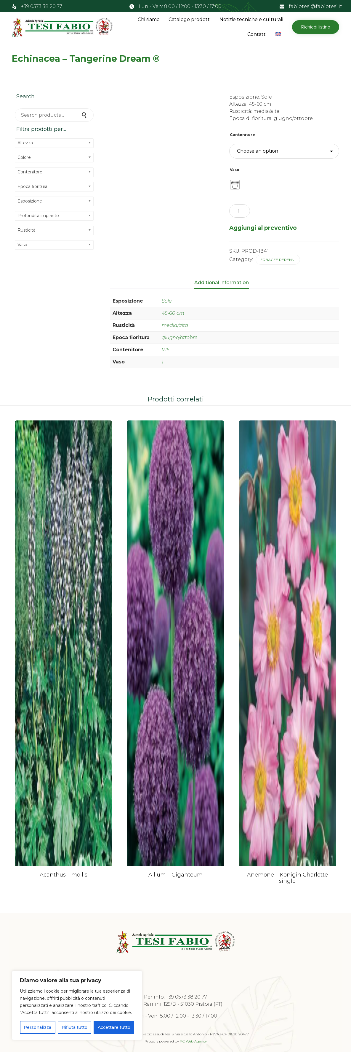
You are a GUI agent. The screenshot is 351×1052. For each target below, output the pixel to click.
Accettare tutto (114, 1027)
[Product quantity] (239, 211)
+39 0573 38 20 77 (41, 6)
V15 (165, 349)
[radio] (234, 184)
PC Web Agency (193, 1041)
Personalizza (37, 1027)
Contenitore (242, 134)
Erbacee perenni (277, 259)
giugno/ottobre (180, 337)
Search (85, 115)
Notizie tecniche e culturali (251, 19)
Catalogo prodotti (190, 19)
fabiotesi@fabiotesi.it (315, 6)
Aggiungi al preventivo (263, 227)
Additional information (221, 282)
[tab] (224, 283)
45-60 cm (173, 313)
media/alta (175, 325)
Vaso (234, 169)
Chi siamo (149, 19)
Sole (167, 301)
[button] (315, 27)
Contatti (257, 34)
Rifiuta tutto (74, 1027)
